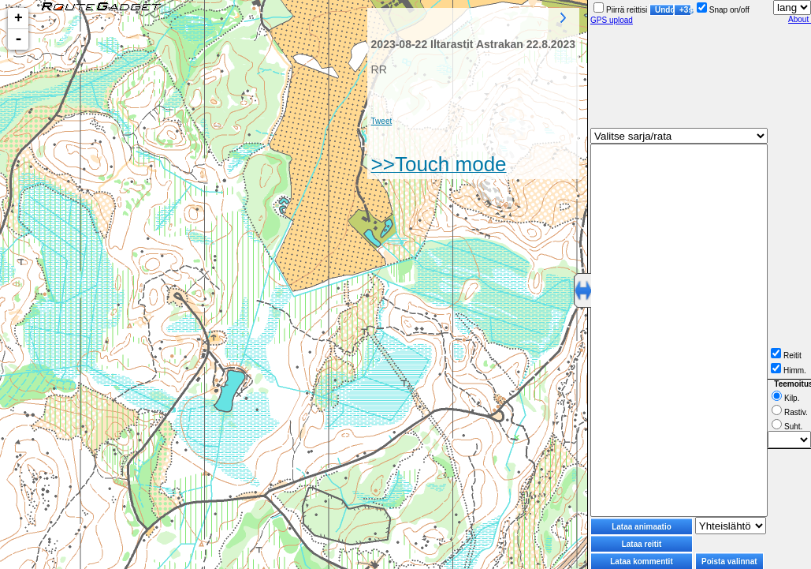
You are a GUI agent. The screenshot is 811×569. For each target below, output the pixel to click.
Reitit (786, 355)
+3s (685, 10)
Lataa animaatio (641, 526)
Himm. (788, 370)
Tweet (381, 121)
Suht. (787, 426)
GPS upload (611, 20)
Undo (664, 10)
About (799, 19)
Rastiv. (790, 412)
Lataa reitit (642, 544)
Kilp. (785, 398)
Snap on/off (723, 10)
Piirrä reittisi (620, 10)
